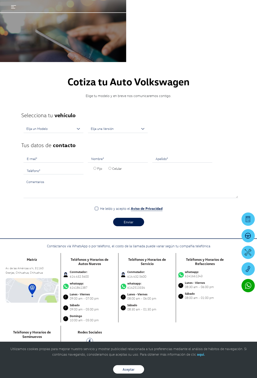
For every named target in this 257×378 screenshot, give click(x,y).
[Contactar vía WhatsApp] (248, 285)
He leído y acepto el (131, 152)
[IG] (89, 294)
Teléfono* (33, 114)
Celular (117, 112)
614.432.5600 (79, 220)
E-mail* (32, 102)
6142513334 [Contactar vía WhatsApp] (147, 229)
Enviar (128, 165)
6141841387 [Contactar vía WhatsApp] (89, 229)
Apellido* (162, 102)
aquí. (201, 354)
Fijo (99, 112)
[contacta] (32, 233)
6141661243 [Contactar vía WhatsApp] (204, 217)
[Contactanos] (193, 6)
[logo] (158, 16)
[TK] (89, 303)
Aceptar (129, 369)
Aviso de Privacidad (146, 152)
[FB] (89, 285)
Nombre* (97, 102)
